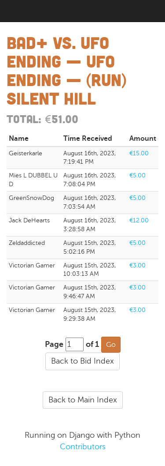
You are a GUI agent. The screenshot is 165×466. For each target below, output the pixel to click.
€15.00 (139, 153)
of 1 (92, 344)
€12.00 (139, 220)
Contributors (83, 446)
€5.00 (137, 175)
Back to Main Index (82, 399)
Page (54, 344)
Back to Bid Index (82, 361)
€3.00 (137, 265)
